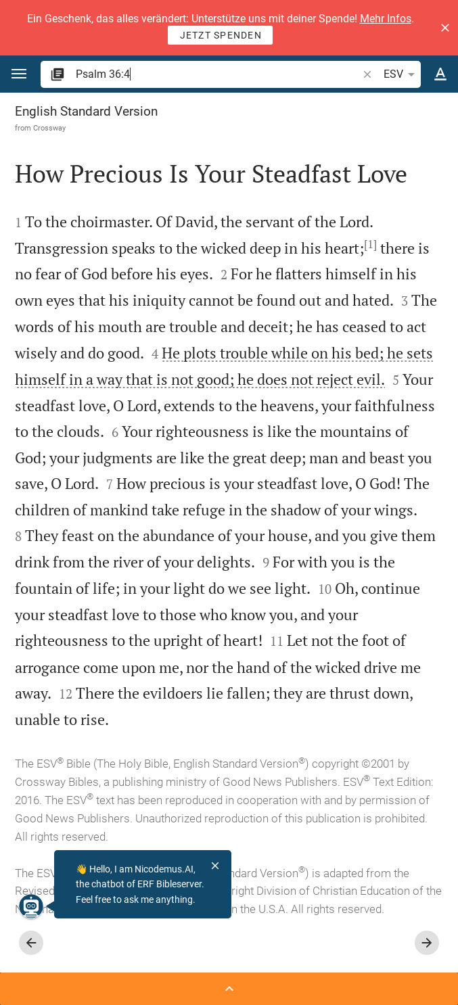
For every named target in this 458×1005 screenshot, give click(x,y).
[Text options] (440, 74)
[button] (445, 27)
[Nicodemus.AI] (31, 906)
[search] (217, 74)
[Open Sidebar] (229, 989)
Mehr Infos (385, 18)
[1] (370, 244)
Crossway (49, 128)
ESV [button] (401, 74)
